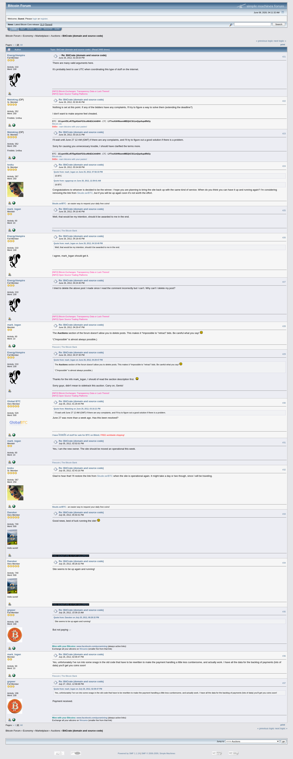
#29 (284, 354)
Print (282, 44)
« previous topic (264, 40)
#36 (284, 656)
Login (38, 29)
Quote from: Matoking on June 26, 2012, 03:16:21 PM (77, 409)
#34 (284, 563)
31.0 (42, 24)
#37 (284, 683)
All (21, 45)
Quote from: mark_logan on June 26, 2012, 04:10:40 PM (78, 243)
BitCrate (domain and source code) (82, 35)
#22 (284, 101)
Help (22, 29)
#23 (284, 133)
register (43, 18)
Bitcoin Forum (13, 35)
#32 (284, 470)
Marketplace (42, 35)
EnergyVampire (16, 55)
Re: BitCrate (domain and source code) (84, 55)
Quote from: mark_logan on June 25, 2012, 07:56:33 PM (78, 172)
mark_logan (14, 209)
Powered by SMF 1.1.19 (129, 753)
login (35, 18)
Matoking (12, 99)
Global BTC (14, 401)
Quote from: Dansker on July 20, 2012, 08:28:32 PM (76, 617)
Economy (28, 35)
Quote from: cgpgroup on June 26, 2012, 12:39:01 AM (77, 181)
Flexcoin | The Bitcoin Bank (64, 230)
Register (48, 29)
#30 (284, 403)
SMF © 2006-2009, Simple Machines (158, 753)
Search (30, 29)
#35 (284, 611)
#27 (284, 282)
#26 (284, 237)
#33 (284, 514)
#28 (284, 326)
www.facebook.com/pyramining (91, 646)
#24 (284, 166)
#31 (284, 442)
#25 (284, 210)
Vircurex (83, 649)
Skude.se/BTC (85, 193)
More (57, 29)
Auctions (55, 35)
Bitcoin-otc (57, 124)
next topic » (280, 40)
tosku (10, 164)
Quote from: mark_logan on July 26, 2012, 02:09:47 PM (78, 689)
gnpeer (11, 610)
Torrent (48, 24)
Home (14, 29)
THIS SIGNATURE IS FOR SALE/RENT (70, 556)
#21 (284, 57)
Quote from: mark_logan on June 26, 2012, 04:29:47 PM (78, 360)
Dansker (12, 512)
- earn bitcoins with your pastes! (69, 127)
